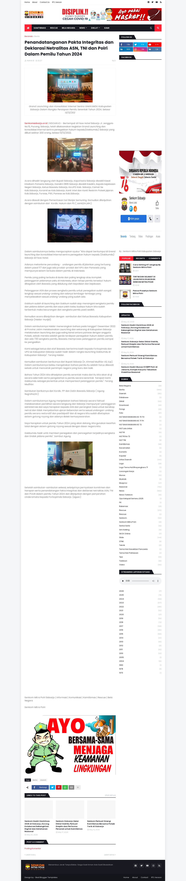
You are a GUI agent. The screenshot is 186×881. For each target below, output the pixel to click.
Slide (140, 537)
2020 (140, 614)
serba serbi (140, 525)
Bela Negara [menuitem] (68, 28)
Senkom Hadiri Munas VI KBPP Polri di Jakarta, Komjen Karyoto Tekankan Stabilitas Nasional (139, 369)
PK (140, 502)
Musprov (140, 483)
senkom (140, 518)
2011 (140, 649)
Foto (140, 413)
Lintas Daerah (140, 459)
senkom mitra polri (140, 522)
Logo (140, 463)
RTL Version (57, 2)
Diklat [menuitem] (94, 28)
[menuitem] (28, 27)
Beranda (29, 36)
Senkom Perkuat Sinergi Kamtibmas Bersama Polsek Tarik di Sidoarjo (101, 824)
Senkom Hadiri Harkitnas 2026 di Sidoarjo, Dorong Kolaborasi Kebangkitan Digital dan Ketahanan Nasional (37, 826)
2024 (140, 599)
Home (27, 2)
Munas (140, 475)
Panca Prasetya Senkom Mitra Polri (145, 292)
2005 (140, 657)
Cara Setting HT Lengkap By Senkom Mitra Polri (147, 266)
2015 (140, 634)
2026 (140, 591)
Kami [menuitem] (106, 28)
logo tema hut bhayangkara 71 (140, 467)
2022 (140, 606)
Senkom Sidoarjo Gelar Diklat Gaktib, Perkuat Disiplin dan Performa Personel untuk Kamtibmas (69, 825)
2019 (140, 618)
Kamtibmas (140, 444)
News (140, 490)
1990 (140, 665)
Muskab (140, 479)
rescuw (140, 514)
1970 (140, 672)
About (34, 2)
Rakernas (140, 506)
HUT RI (140, 432)
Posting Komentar (33, 848)
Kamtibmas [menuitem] (40, 28)
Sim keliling (140, 529)
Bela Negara (140, 385)
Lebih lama (109, 854)
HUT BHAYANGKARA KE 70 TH (140, 417)
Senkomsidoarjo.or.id (36, 123)
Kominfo (140, 452)
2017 (140, 626)
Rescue (140, 510)
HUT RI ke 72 (140, 436)
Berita (37, 36)
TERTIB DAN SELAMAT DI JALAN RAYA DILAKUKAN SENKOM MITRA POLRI (144, 279)
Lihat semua (110, 795)
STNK (140, 541)
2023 (140, 602)
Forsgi (140, 409)
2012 (140, 645)
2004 (140, 661)
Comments (154, 258)
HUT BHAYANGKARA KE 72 (140, 424)
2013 (140, 641)
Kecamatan (140, 448)
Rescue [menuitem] (54, 28)
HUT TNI (140, 440)
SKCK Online (140, 533)
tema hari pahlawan (140, 553)
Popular (126, 258)
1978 (140, 669)
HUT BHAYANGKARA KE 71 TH (140, 420)
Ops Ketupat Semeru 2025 (140, 498)
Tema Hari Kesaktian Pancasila (140, 549)
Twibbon (140, 561)
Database (140, 397)
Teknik (140, 545)
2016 (140, 630)
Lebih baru (31, 854)
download (140, 405)
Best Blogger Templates (46, 877)
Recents (140, 258)
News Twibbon (140, 494)
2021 (140, 610)
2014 (140, 637)
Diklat (140, 401)
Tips (140, 557)
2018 (140, 622)
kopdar (140, 455)
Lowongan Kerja (140, 471)
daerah (43, 780)
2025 (140, 595)
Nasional (140, 486)
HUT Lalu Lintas (140, 428)
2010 (140, 653)
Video (140, 564)
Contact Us (45, 2)
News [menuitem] (82, 28)
